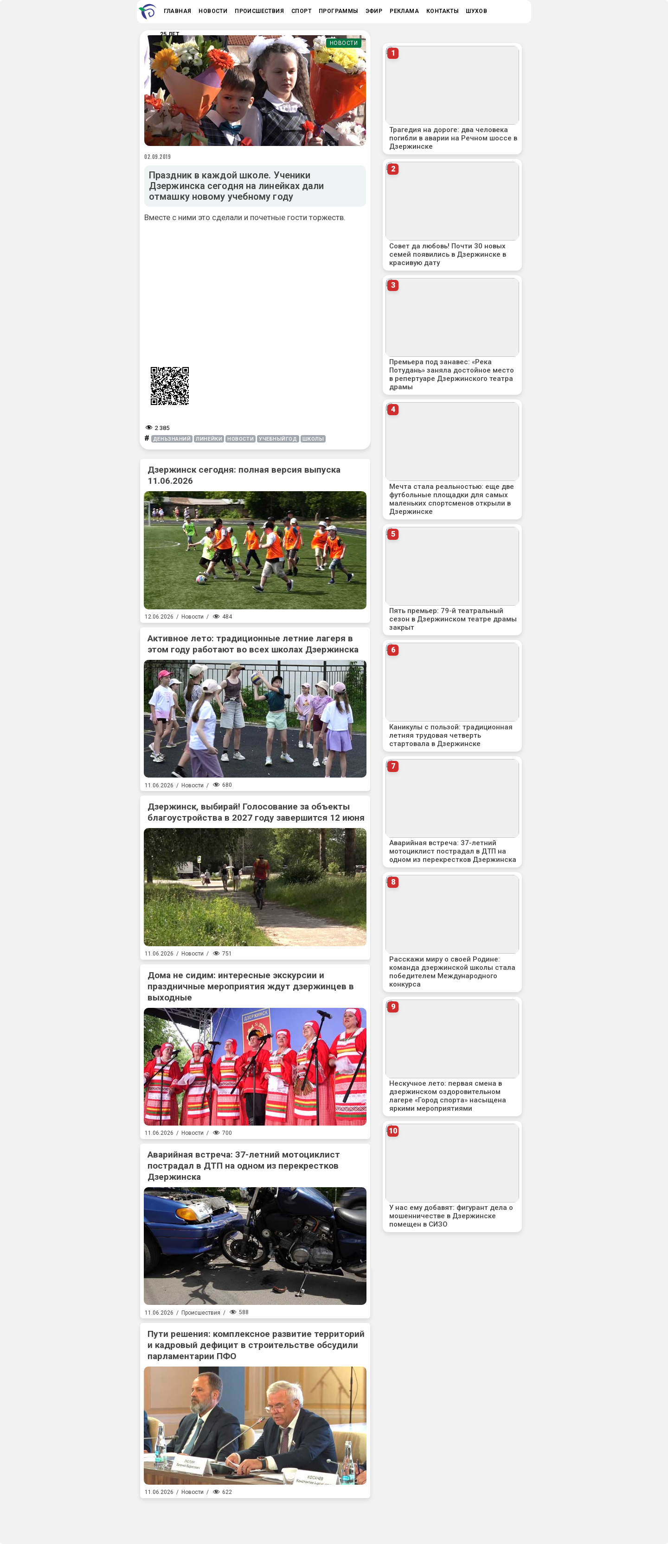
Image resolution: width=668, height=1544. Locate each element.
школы (313, 439)
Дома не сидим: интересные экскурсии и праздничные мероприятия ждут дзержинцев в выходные (251, 986)
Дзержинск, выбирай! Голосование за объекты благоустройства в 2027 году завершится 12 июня (256, 812)
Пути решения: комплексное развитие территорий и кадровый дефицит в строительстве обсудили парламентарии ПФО (256, 1345)
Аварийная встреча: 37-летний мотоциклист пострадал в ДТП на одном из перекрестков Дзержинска (244, 1165)
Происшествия (200, 1313)
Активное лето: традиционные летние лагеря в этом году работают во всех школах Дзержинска (253, 644)
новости (240, 439)
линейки (209, 439)
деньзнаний (172, 439)
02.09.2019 (157, 156)
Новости (344, 43)
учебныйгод (278, 439)
